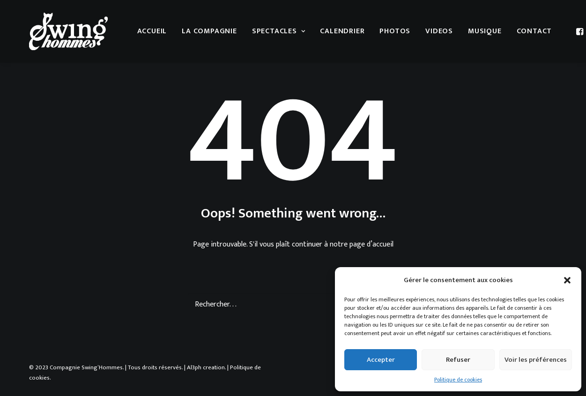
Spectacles (278, 31)
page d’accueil (371, 244)
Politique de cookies (458, 379)
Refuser (458, 360)
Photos (394, 31)
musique (485, 31)
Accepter (381, 360)
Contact (534, 31)
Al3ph (194, 367)
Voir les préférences (535, 360)
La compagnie (209, 31)
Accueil (152, 31)
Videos (439, 31)
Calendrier (342, 31)
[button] (567, 280)
